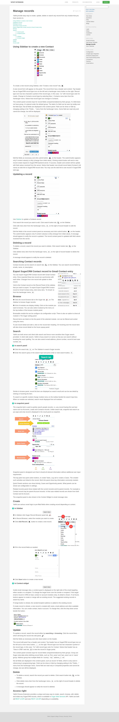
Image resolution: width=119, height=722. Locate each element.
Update (15, 39)
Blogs (87, 23)
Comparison (89, 59)
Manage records (90, 44)
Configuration (89, 52)
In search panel (20, 32)
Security (66, 716)
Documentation (87, 2)
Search (15, 30)
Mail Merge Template (91, 42)
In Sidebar (18, 36)
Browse (15, 28)
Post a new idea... (90, 9)
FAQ (87, 19)
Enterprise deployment (92, 55)
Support (53, 716)
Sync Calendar (90, 46)
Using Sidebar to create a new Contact (23, 20)
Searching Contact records (19, 25)
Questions (89, 17)
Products (75, 2)
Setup (87, 31)
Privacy (61, 716)
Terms (70, 716)
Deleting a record (17, 24)
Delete (14, 41)
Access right (16, 42)
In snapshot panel (20, 33)
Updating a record (17, 22)
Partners (88, 61)
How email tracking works (93, 57)
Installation (89, 33)
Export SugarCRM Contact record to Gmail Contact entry (27, 27)
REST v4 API (20, 699)
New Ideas (89, 16)
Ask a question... (90, 11)
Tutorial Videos (90, 21)
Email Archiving (90, 40)
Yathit (48, 716)
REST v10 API (36, 699)
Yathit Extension (17, 2)
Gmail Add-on (90, 63)
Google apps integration (92, 53)
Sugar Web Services (58, 696)
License (88, 34)
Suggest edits (77, 11)
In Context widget (20, 38)
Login (98, 2)
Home (66, 2)
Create (14, 35)
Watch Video (47, 512)
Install (106, 2)
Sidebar (19, 219)
